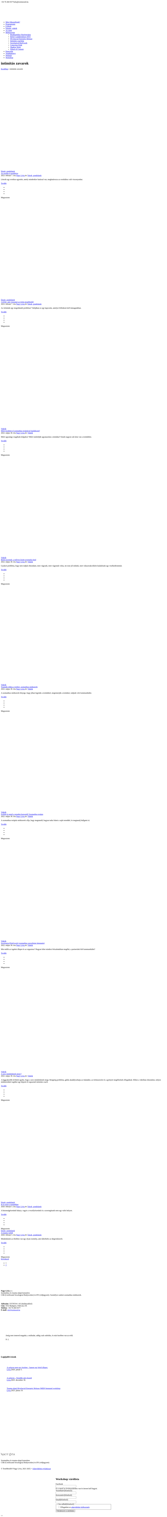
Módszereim (10, 33)
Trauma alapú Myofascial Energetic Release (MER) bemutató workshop (33, 1388)
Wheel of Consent (17, 49)
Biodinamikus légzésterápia (20, 35)
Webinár (9, 56)
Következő (5, 1259)
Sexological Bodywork (18, 43)
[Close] (2, 1515)
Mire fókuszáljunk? (13, 22)
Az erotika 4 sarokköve (9, 173)
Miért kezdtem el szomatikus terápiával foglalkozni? (20, 431)
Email (62, 1500)
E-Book (8, 26)
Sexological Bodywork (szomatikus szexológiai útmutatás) (23, 943)
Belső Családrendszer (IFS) (20, 37)
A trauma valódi (7, 1233)
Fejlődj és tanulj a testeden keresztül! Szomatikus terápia (22, 814)
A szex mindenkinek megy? (11, 1074)
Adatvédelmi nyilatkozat (41, 1469)
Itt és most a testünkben (9, 1204)
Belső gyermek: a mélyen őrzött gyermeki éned (18, 560)
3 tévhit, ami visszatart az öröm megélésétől (17, 302)
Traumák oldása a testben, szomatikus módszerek (19, 687)
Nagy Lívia (20, 175)
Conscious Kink (16, 45)
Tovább (3, 183)
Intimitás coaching (17, 41)
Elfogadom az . (75, 1507)
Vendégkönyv (11, 53)
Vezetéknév (64, 1491)
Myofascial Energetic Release (21, 39)
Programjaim (10, 24)
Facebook (59, 1484)
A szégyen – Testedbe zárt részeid (19, 1378)
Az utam (9, 30)
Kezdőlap (4, 69)
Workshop (9, 58)
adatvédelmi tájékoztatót (80, 1507)
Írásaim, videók (11, 28)
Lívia (9, 1370)
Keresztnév (64, 1495)
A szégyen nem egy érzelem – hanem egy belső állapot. (27, 1367)
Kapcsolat (9, 51)
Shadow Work (15, 47)
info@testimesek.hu (13, 1310)
